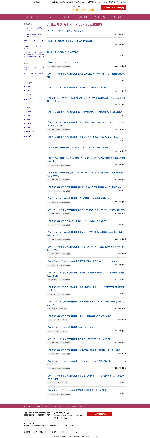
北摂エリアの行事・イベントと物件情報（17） (34, 69)
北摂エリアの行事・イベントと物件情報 (59, 66)
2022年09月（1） (29, 91)
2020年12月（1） (29, 103)
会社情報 (117, 17)
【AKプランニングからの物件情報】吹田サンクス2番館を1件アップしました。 (80, 316)
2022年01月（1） (29, 95)
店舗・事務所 (83, 17)
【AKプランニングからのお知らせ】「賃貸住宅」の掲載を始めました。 (77, 88)
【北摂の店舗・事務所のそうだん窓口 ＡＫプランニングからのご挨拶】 (78, 148)
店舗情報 (27, 432)
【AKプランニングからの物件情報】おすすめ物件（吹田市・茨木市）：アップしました (84, 350)
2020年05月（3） (29, 123)
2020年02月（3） (29, 136)
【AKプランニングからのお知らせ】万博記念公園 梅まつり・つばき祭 (76, 390)
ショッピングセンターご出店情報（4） (34, 75)
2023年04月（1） (29, 87)
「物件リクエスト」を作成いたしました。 (34, 47)
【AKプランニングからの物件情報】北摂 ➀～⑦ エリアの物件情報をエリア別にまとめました (86, 187)
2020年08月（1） (29, 115)
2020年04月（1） (29, 128)
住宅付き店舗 (100, 17)
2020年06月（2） (29, 119)
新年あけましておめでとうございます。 (34, 41)
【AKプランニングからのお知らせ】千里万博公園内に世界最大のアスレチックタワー (83, 261)
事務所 (66, 17)
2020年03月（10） (29, 132)
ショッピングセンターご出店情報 (57, 308)
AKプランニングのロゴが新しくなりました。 (34, 29)
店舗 (49, 17)
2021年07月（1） (29, 99)
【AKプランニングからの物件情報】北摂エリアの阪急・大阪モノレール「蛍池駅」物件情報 (86, 210)
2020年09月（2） (29, 111)
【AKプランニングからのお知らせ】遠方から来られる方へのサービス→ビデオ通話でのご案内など (34, 54)
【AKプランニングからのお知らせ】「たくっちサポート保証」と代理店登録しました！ (84, 137)
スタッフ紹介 (38, 432)
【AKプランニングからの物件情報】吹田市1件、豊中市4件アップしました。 (79, 339)
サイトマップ (78, 432)
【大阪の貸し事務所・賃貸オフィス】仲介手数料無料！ (34, 35)
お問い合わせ (65, 432)
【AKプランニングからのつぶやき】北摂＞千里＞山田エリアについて (76, 221)
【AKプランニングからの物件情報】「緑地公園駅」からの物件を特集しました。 (81, 198)
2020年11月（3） (29, 107)
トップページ (32, 17)
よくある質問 (52, 432)
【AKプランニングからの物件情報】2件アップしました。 (71, 327)
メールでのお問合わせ (113, 8)
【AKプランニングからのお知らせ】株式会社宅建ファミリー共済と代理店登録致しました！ (86, 112)
